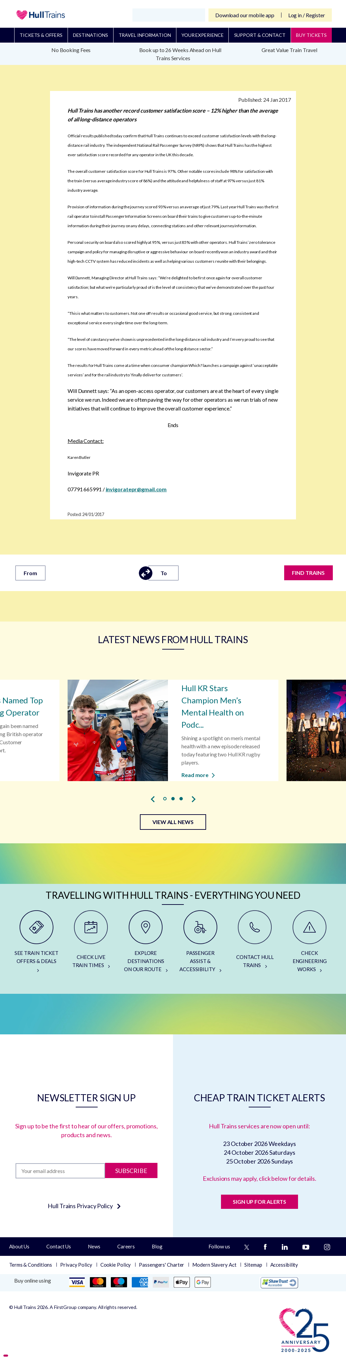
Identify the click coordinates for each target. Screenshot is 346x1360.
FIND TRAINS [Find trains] (308, 572)
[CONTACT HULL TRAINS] (255, 944)
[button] (165, 798)
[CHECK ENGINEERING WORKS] (309, 944)
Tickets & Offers (41, 35)
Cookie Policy (115, 1265)
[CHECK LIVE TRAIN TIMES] (91, 944)
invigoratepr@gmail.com (136, 489)
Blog (157, 1246)
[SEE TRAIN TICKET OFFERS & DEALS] (36, 944)
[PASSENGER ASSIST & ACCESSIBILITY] (200, 944)
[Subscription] (60, 1170)
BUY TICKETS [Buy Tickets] (311, 35)
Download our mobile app (244, 15)
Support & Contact (260, 35)
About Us (19, 1246)
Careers (126, 1246)
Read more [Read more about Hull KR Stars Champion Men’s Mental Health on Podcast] (198, 775)
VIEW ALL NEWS (173, 822)
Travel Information (145, 35)
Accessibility (284, 1265)
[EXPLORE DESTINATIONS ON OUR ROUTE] (145, 944)
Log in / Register (306, 15)
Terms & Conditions (30, 1265)
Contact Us (58, 1246)
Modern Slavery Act (214, 1265)
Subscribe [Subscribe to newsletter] (131, 1170)
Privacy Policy (76, 1265)
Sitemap (253, 1265)
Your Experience (202, 35)
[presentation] (153, 799)
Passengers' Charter (161, 1265)
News (94, 1246)
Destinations (90, 35)
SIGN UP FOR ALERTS (259, 1201)
